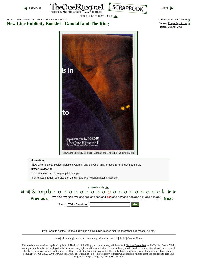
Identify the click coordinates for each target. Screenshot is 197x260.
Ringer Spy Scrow (177, 23)
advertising (67, 238)
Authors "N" (29, 19)
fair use (91, 251)
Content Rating (135, 238)
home (57, 238)
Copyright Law (116, 251)
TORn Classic (14, 19)
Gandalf (74, 177)
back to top (91, 238)
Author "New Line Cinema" (51, 19)
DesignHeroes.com (113, 256)
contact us (79, 238)
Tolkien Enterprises (136, 245)
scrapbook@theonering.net (138, 231)
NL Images (73, 173)
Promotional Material (96, 177)
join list (122, 238)
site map (103, 238)
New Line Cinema (177, 19)
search (113, 238)
